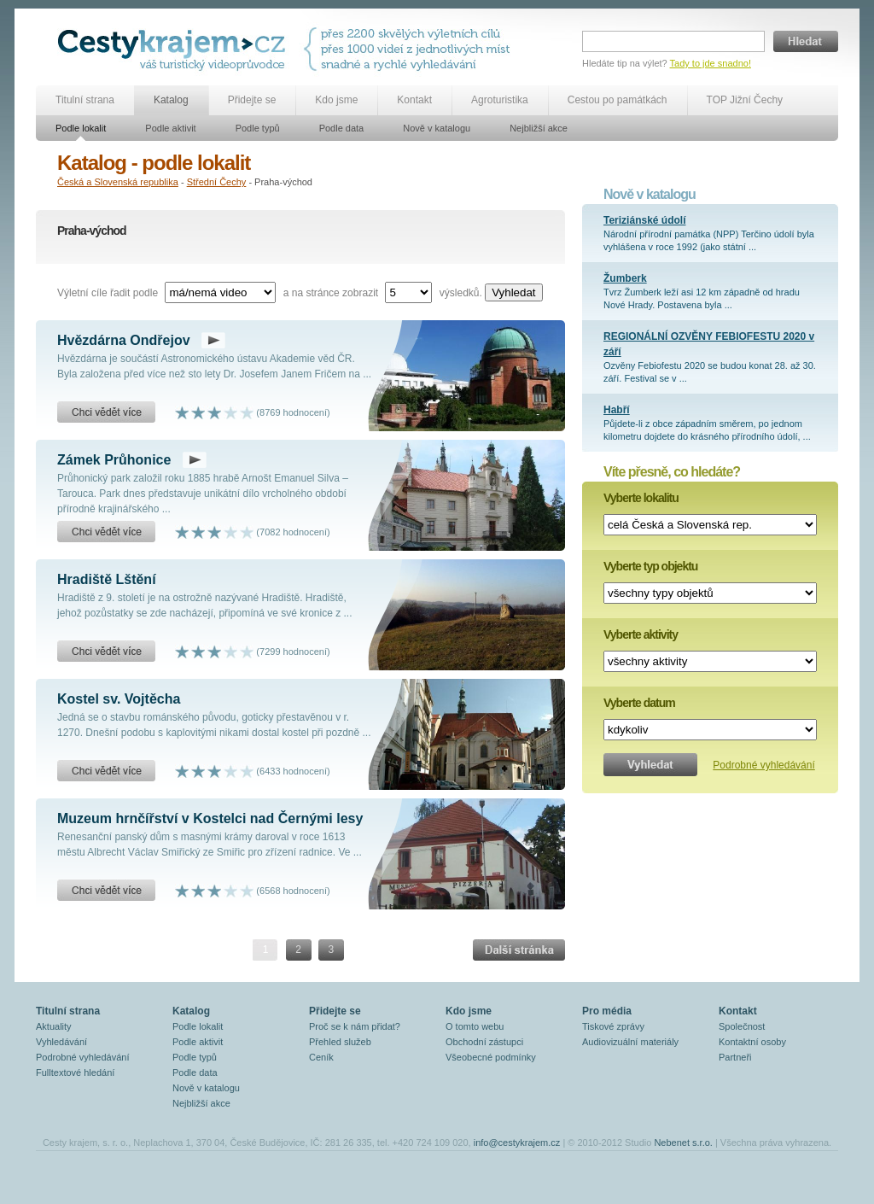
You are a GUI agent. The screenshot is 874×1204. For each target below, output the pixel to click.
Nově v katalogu (436, 128)
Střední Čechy (217, 182)
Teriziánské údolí (644, 220)
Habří (616, 410)
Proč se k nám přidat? (354, 1026)
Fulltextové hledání (75, 1072)
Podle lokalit (80, 128)
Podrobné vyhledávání (763, 765)
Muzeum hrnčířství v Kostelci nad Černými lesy (210, 818)
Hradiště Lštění (106, 579)
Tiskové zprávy (613, 1026)
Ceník (321, 1057)
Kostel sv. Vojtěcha (118, 699)
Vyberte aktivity (640, 634)
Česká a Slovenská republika (117, 182)
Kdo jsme (336, 100)
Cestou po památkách (617, 100)
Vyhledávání (61, 1042)
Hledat (805, 41)
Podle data (341, 128)
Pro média (607, 1011)
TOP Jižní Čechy (745, 100)
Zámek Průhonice (114, 460)
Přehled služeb (340, 1042)
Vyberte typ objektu (650, 566)
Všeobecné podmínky (491, 1057)
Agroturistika (499, 100)
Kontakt (414, 100)
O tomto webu (475, 1026)
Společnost (742, 1026)
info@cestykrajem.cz (517, 1142)
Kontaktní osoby (752, 1042)
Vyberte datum (639, 703)
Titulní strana (84, 100)
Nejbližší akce (539, 128)
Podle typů (258, 128)
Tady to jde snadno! (710, 63)
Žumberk (625, 278)
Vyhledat (513, 292)
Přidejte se (252, 100)
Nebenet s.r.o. (683, 1142)
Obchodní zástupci (484, 1042)
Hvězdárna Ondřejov (123, 340)
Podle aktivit (170, 128)
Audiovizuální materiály (630, 1042)
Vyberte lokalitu (641, 498)
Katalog (171, 100)
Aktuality (54, 1026)
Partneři (735, 1057)
